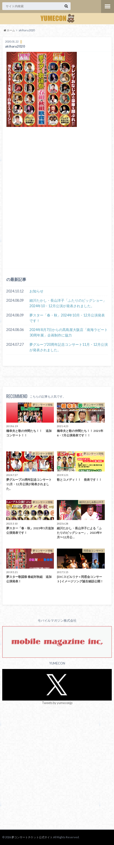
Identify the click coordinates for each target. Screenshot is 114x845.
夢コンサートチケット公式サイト (32, 837)
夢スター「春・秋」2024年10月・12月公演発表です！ (67, 318)
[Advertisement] (57, 205)
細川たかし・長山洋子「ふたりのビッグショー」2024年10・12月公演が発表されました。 (67, 303)
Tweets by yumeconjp (57, 703)
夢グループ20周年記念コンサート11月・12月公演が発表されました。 (68, 347)
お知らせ (36, 291)
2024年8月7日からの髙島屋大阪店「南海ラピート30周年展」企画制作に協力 (68, 332)
